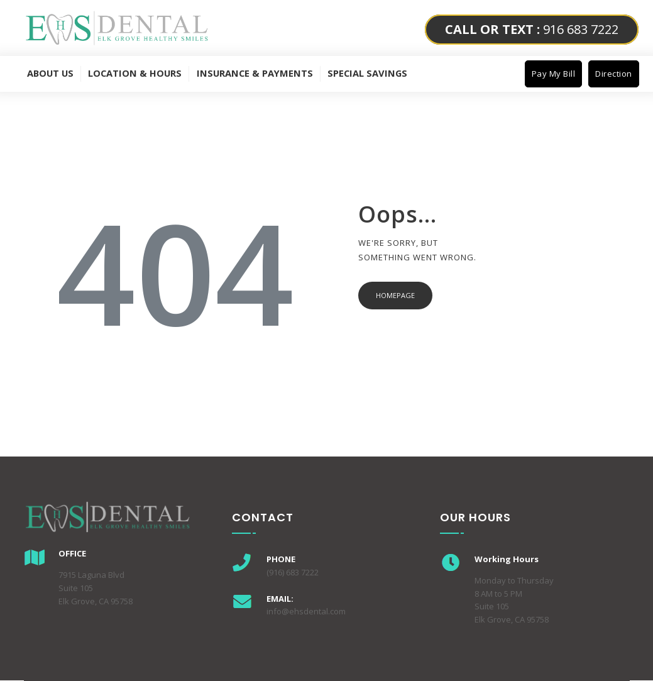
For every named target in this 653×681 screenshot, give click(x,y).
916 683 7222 (531, 29)
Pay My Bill (554, 73)
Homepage (395, 295)
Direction (613, 73)
